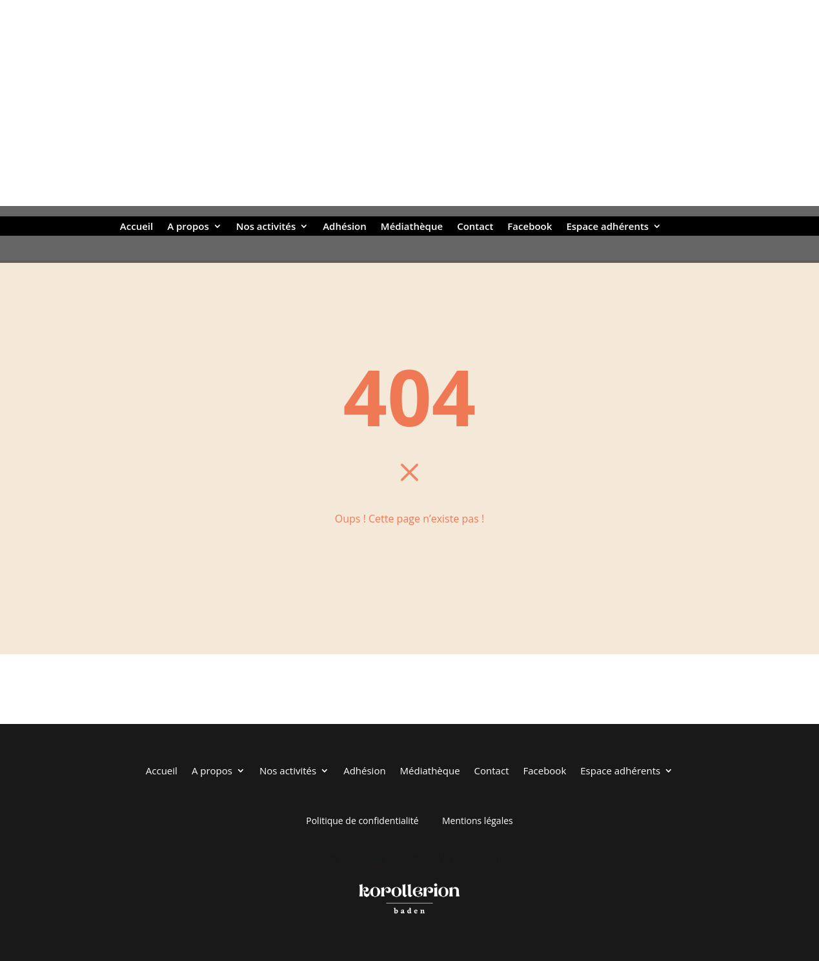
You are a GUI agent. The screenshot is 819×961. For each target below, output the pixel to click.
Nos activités (266, 227)
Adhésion (345, 227)
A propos (188, 227)
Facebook (529, 227)
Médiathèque (412, 227)
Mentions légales (477, 820)
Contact (475, 227)
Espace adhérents (607, 227)
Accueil (136, 227)
